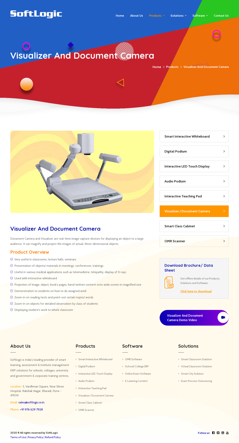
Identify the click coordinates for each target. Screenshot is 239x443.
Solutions (177, 15)
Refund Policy (53, 437)
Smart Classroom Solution (196, 359)
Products (155, 15)
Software (199, 15)
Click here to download (196, 291)
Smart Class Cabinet (179, 226)
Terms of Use (18, 437)
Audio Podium (175, 181)
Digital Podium (175, 151)
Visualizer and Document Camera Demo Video (198, 317)
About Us (136, 15)
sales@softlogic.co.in (31, 402)
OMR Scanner (174, 241)
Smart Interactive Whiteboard (187, 136)
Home (120, 15)
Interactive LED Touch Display (187, 166)
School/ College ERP (137, 366)
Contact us (221, 15)
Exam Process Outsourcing (196, 381)
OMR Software (133, 359)
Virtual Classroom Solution (196, 366)
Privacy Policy (35, 437)
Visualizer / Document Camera (187, 211)
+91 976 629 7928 (31, 409)
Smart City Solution (192, 373)
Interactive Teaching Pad (183, 196)
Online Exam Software (138, 373)
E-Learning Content (136, 381)
